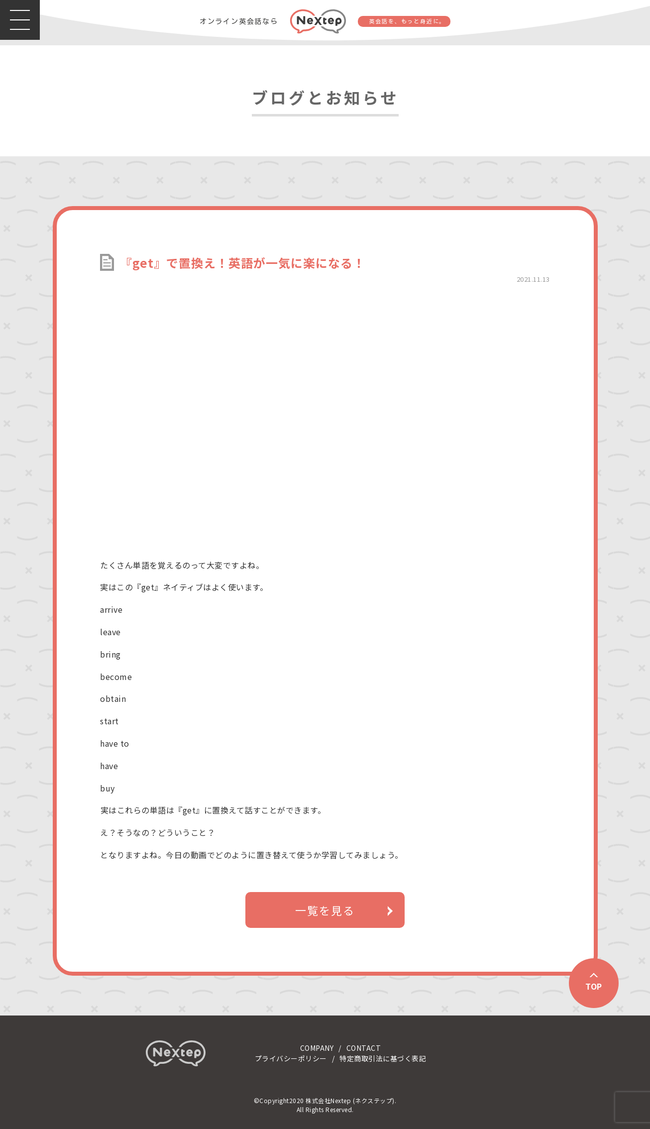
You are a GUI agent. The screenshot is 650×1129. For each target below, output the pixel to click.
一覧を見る (325, 910)
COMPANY (317, 1048)
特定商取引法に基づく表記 (382, 1058)
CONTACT (363, 1048)
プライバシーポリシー (291, 1058)
